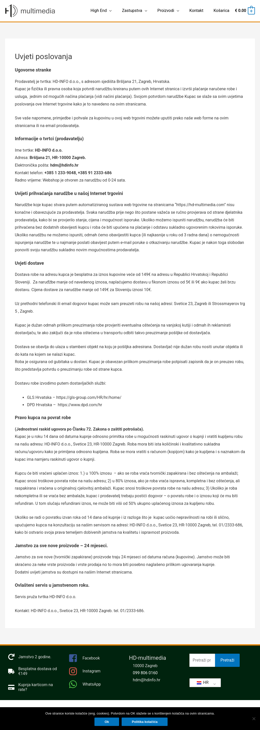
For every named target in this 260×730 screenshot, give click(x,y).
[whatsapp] (94, 684)
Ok (107, 722)
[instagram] (94, 673)
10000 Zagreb (145, 666)
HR (202, 682)
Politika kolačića (145, 722)
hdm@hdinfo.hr (147, 680)
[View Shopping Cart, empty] (244, 10)
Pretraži (227, 660)
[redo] (30, 657)
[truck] (33, 671)
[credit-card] (33, 687)
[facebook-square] (94, 660)
